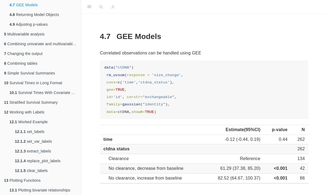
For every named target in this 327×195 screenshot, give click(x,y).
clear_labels (31, 170)
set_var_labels (33, 141)
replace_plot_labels (38, 161)
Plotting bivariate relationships (39, 190)
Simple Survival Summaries (29, 73)
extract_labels (33, 151)
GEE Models (23, 5)
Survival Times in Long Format (33, 83)
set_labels (29, 131)
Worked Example (28, 122)
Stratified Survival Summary (31, 102)
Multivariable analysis (24, 34)
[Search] (101, 7)
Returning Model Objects (34, 14)
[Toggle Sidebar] (89, 7)
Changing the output (23, 53)
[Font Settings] (113, 7)
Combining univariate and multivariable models (42, 44)
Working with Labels (24, 112)
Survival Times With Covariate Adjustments (45, 92)
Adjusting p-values (28, 24)
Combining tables (20, 63)
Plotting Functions (22, 180)
